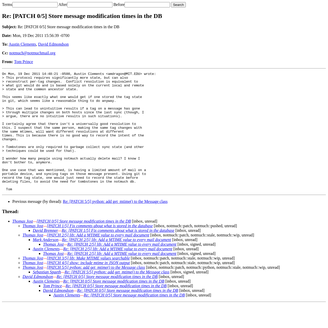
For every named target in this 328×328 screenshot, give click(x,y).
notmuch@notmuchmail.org (32, 53)
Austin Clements (22, 44)
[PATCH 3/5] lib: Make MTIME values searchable (88, 282)
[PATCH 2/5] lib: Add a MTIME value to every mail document (98, 259)
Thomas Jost (22, 245)
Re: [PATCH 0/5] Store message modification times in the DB (107, 300)
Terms (7, 4)
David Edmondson (53, 44)
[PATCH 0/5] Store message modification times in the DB (84, 245)
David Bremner (45, 254)
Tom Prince (23, 61)
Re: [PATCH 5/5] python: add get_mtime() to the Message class (115, 225)
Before (119, 4)
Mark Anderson (45, 263)
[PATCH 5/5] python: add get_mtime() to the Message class (96, 291)
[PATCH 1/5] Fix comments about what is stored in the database (100, 249)
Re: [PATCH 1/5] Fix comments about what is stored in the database (118, 254)
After (62, 4)
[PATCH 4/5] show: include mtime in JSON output (88, 286)
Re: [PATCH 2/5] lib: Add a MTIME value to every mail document (116, 263)
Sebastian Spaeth (47, 296)
